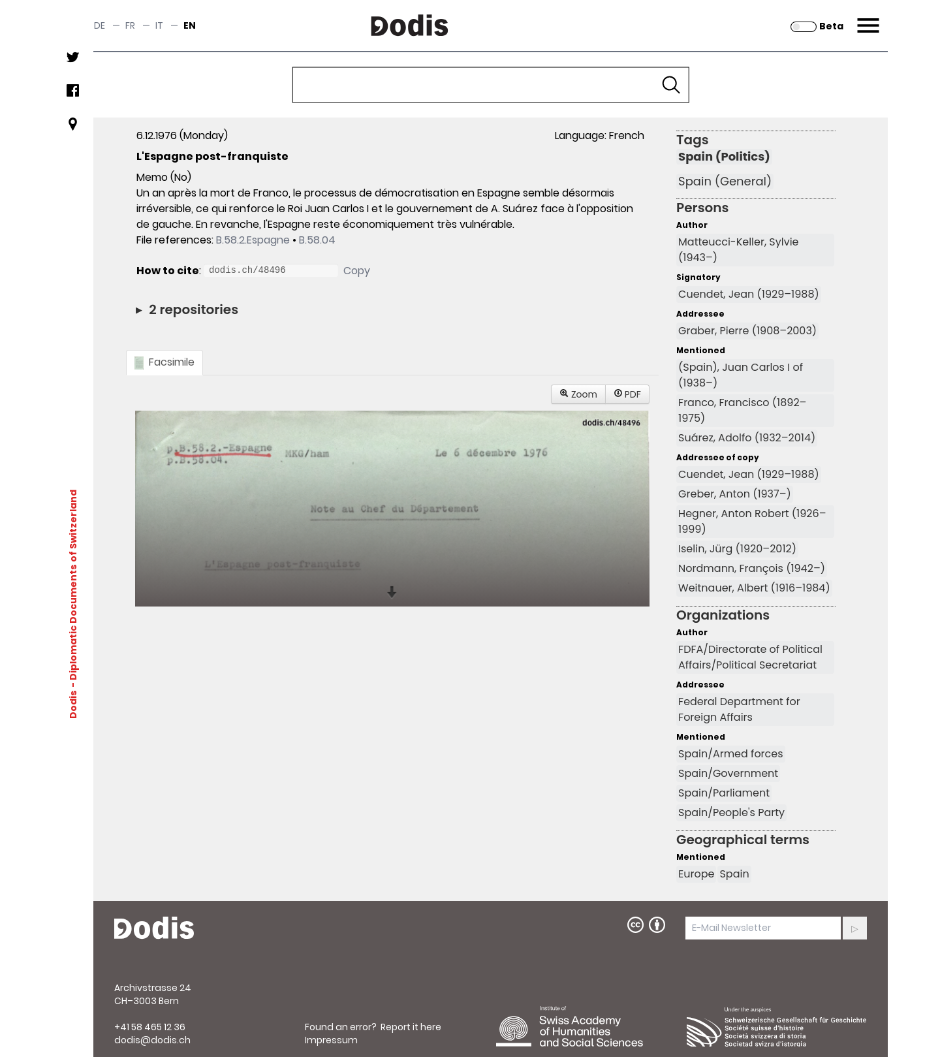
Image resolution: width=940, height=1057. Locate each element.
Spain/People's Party (731, 812)
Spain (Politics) (724, 157)
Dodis (73, 704)
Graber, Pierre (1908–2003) (747, 330)
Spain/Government (728, 773)
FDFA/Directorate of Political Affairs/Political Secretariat (750, 657)
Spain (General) (725, 181)
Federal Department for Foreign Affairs (739, 709)
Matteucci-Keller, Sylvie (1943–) (738, 249)
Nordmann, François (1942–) (751, 568)
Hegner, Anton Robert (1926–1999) (752, 521)
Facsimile (164, 362)
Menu (866, 17)
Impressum (331, 1040)
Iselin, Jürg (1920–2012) (737, 548)
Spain (734, 873)
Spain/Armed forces (730, 753)
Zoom (578, 394)
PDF (627, 394)
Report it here (411, 1026)
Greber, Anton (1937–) (734, 493)
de (99, 25)
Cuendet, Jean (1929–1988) (748, 294)
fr (130, 25)
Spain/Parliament (724, 792)
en (189, 25)
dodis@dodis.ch (152, 1040)
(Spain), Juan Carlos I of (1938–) (740, 375)
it (159, 25)
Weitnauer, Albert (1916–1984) (754, 587)
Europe (696, 873)
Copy (356, 270)
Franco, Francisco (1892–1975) (742, 410)
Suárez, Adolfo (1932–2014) (746, 437)
